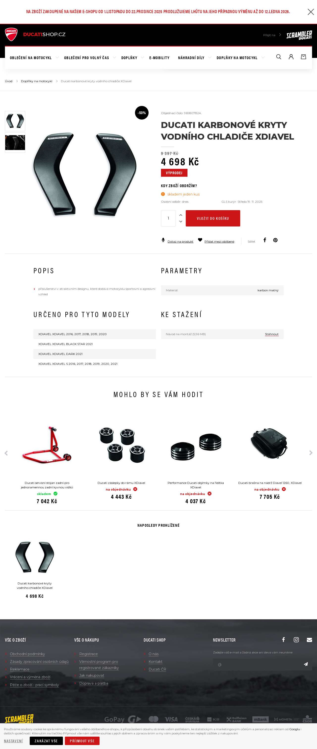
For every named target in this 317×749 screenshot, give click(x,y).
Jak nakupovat (91, 675)
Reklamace (19, 669)
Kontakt (155, 661)
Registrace (88, 654)
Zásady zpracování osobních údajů (39, 661)
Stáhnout (272, 334)
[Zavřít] (311, 12)
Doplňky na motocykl (238, 57)
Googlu (294, 729)
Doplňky (129, 57)
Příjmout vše (82, 741)
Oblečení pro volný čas (87, 57)
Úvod (8, 81)
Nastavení (13, 741)
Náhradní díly (192, 57)
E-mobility (159, 57)
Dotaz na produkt (177, 241)
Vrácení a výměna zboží (30, 677)
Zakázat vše (46, 741)
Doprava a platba (93, 683)
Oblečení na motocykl (31, 57)
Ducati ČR (157, 669)
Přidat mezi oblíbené (216, 241)
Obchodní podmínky (27, 654)
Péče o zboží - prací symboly (34, 685)
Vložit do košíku (213, 218)
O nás (153, 654)
